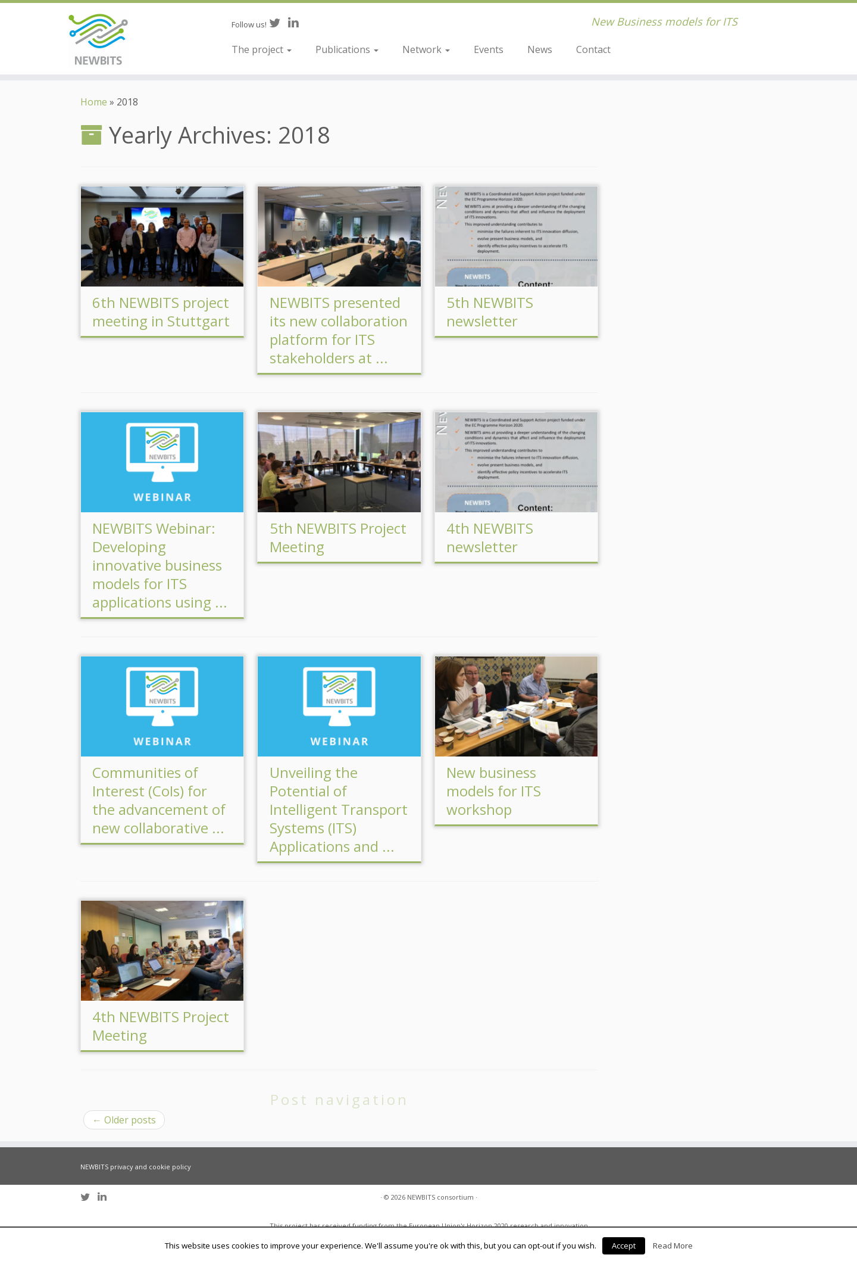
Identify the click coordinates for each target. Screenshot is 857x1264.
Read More (673, 1245)
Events (488, 49)
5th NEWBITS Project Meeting (338, 537)
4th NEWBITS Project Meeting (160, 1026)
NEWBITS (421, 1197)
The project (262, 49)
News (539, 49)
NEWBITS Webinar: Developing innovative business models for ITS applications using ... (159, 565)
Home (93, 101)
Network (426, 49)
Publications (347, 49)
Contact (593, 49)
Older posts (124, 1119)
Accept (624, 1245)
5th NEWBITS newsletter (489, 311)
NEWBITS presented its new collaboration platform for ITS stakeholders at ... (339, 330)
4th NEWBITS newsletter (489, 537)
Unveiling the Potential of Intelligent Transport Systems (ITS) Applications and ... (339, 809)
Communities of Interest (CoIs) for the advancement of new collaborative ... (159, 800)
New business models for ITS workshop (493, 790)
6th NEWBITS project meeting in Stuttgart (161, 311)
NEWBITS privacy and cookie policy (135, 1166)
